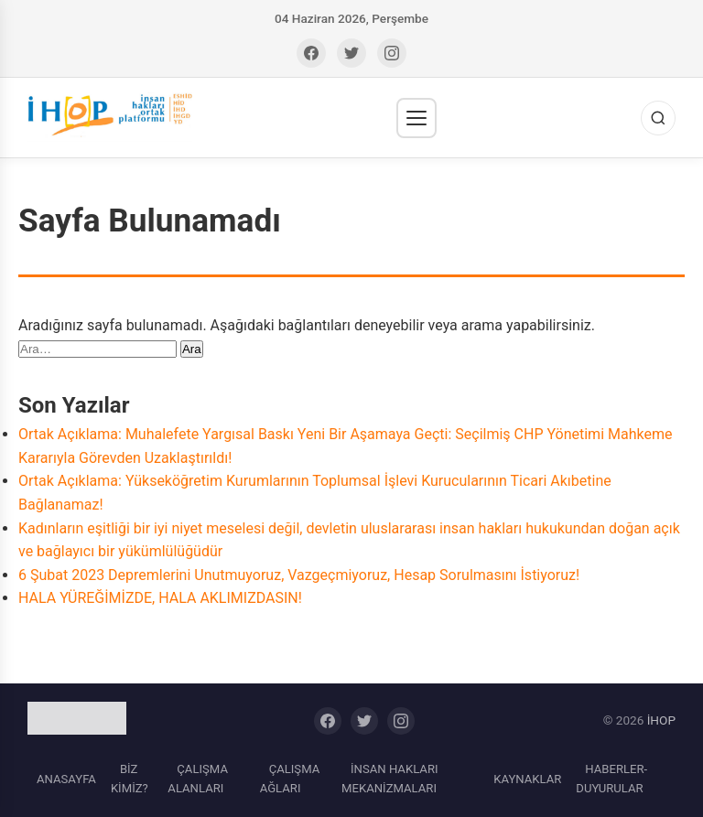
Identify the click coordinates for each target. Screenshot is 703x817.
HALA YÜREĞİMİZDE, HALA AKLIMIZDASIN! (160, 598)
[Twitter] (351, 53)
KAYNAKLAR (527, 779)
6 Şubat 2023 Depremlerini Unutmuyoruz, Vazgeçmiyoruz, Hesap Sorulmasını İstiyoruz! (298, 575)
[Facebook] (311, 53)
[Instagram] (391, 53)
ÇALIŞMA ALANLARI (198, 779)
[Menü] (416, 118)
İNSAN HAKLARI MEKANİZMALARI (389, 779)
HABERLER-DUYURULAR (611, 779)
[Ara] (658, 118)
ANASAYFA (66, 779)
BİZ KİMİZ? (129, 779)
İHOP (661, 720)
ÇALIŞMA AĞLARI (290, 779)
